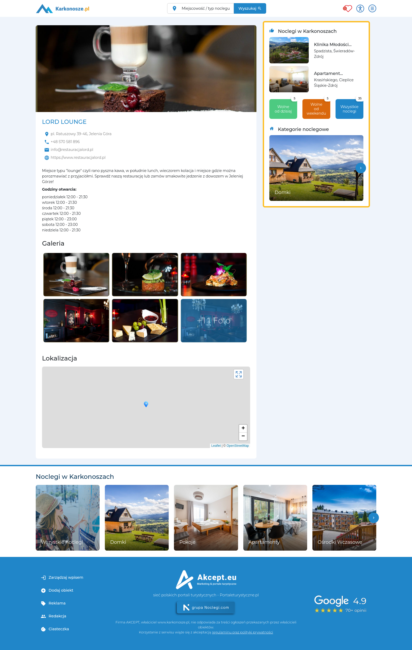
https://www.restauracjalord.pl (78, 157)
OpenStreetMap (237, 446)
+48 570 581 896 (65, 141)
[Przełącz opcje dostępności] (360, 8)
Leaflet (216, 446)
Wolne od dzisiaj (286, 106)
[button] (361, 168)
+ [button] (243, 429)
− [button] (243, 436)
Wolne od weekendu (318, 107)
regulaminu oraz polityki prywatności (242, 632)
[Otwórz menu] (372, 8)
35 (360, 98)
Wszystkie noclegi (351, 106)
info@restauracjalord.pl (72, 149)
